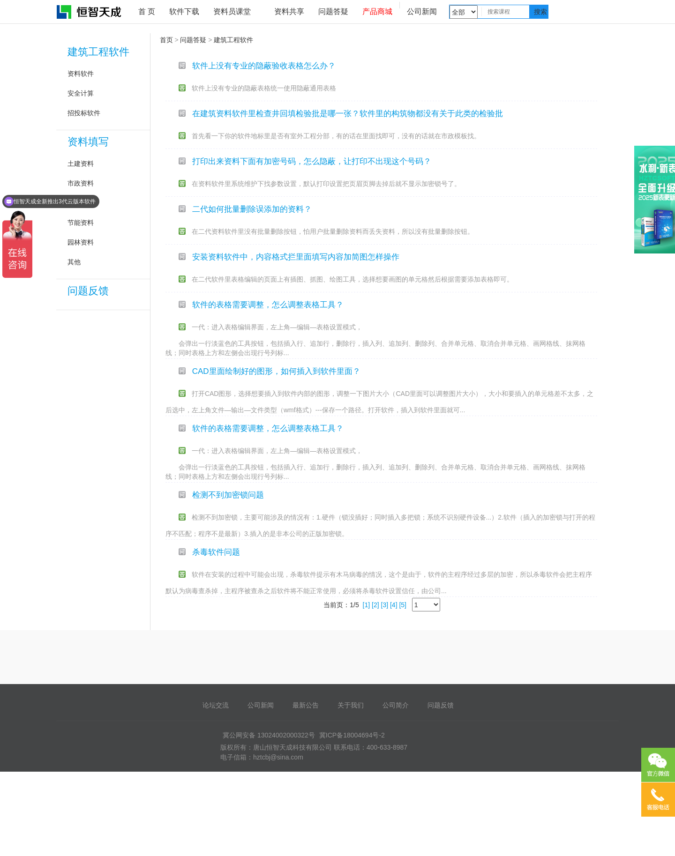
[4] (394, 605)
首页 (166, 40)
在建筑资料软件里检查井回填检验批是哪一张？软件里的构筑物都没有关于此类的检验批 (347, 113)
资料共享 (289, 11)
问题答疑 (333, 11)
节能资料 (81, 222)
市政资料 (81, 183)
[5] (402, 605)
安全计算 (81, 93)
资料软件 (81, 73)
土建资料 (81, 163)
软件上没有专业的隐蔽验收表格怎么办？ (264, 65)
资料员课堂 (232, 11)
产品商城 (377, 11)
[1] (366, 605)
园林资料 (81, 242)
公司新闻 (422, 11)
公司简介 (395, 705)
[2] (375, 605)
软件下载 (184, 11)
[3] (385, 605)
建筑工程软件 (98, 52)
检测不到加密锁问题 (228, 495)
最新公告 (305, 705)
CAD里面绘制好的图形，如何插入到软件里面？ (276, 371)
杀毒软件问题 (216, 552)
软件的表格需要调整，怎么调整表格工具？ (268, 304)
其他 (74, 262)
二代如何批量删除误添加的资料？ (252, 209)
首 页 (146, 11)
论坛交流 (215, 705)
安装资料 (81, 203)
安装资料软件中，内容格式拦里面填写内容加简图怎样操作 (295, 257)
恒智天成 (89, 11)
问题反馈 (88, 291)
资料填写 (88, 142)
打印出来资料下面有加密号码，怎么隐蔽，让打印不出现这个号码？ (311, 161)
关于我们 (351, 705)
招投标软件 (84, 113)
